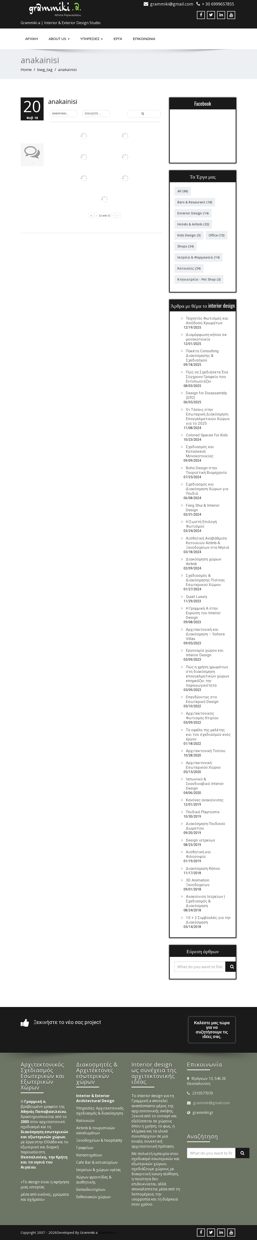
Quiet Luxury (196, 596)
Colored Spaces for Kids (207, 435)
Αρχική (31, 39)
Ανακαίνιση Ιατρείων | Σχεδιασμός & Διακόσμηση (205, 901)
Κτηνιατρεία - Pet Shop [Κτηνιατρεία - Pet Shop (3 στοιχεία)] (199, 279)
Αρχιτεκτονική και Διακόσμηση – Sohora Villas (205, 634)
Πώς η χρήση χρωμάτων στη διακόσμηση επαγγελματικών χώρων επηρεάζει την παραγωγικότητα (207, 676)
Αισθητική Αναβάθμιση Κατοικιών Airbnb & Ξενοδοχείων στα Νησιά (207, 543)
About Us (59, 39)
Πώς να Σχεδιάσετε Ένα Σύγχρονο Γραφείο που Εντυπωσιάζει (207, 377)
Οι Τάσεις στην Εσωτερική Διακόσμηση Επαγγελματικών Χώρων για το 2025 (208, 416)
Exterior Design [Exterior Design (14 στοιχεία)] (193, 213)
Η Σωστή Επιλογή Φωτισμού (201, 524)
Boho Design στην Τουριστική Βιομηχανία (206, 470)
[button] (63, 113)
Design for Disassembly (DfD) (206, 395)
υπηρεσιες (91, 39)
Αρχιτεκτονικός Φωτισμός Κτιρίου (202, 715)
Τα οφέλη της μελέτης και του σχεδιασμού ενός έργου (208, 734)
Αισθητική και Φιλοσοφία (198, 854)
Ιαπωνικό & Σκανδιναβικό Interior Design (205, 784)
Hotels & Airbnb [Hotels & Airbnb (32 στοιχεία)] (193, 224)
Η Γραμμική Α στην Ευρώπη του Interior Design (203, 613)
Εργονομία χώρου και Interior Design (204, 652)
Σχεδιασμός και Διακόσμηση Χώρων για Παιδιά (207, 489)
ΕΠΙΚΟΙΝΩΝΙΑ (144, 39)
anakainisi (62, 101)
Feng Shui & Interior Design (203, 507)
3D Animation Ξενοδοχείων (198, 882)
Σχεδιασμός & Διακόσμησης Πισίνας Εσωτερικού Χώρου (205, 580)
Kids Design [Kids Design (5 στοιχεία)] (189, 235)
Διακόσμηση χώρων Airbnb (203, 561)
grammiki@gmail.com (211, 1102)
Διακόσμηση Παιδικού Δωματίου (205, 825)
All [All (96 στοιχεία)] (182, 191)
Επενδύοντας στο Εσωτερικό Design (202, 699)
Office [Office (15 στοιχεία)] (216, 235)
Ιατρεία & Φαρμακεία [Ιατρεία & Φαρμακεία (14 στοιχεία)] (198, 257)
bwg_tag (45, 69)
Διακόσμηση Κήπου (203, 868)
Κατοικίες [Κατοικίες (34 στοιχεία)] (189, 268)
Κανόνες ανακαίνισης (204, 800)
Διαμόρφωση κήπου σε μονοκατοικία (206, 336)
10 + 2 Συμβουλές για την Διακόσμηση (208, 919)
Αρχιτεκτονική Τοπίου (205, 750)
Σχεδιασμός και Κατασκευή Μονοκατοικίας (200, 451)
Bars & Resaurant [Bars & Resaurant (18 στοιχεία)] (194, 202)
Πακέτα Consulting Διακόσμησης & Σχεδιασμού (202, 355)
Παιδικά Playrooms (203, 812)
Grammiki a (107, 1232)
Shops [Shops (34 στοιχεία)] (185, 246)
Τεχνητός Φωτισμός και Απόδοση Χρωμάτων (207, 320)
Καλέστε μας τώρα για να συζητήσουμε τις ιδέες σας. (212, 1029)
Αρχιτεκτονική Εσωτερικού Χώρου (203, 765)
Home (26, 69)
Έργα (118, 39)
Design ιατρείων (200, 840)
